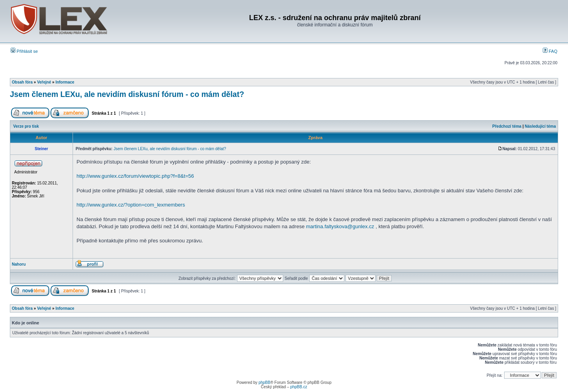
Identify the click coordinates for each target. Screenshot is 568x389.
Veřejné (44, 82)
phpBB (264, 382)
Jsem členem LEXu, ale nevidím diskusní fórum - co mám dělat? (127, 94)
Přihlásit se (24, 51)
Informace (65, 82)
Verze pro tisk (26, 126)
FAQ (550, 51)
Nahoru (19, 264)
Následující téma (540, 126)
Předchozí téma (506, 126)
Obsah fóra (22, 82)
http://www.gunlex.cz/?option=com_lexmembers (131, 205)
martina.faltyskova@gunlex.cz (340, 226)
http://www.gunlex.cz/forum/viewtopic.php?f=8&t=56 (135, 176)
